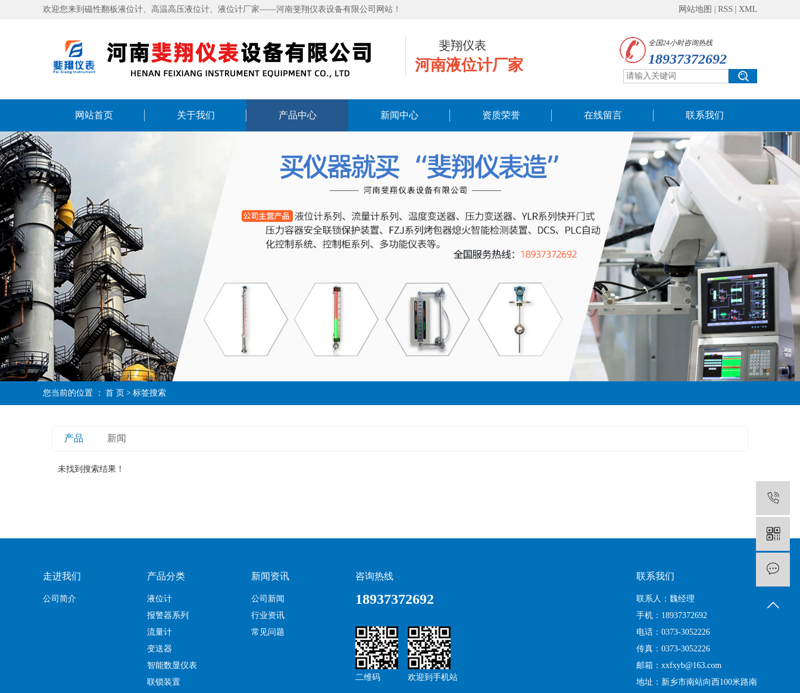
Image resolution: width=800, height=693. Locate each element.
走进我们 (62, 576)
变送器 (159, 648)
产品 (73, 438)
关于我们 (196, 115)
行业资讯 (268, 615)
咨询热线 (374, 576)
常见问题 (268, 632)
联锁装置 (163, 682)
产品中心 (298, 115)
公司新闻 (268, 598)
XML (748, 9)
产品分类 (166, 576)
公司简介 (59, 598)
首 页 (114, 392)
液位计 (159, 598)
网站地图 (695, 9)
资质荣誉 (501, 115)
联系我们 (705, 115)
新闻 (116, 438)
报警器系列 (168, 615)
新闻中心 (399, 115)
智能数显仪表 (172, 665)
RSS (725, 9)
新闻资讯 (270, 576)
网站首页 (94, 115)
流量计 (159, 632)
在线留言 (603, 115)
